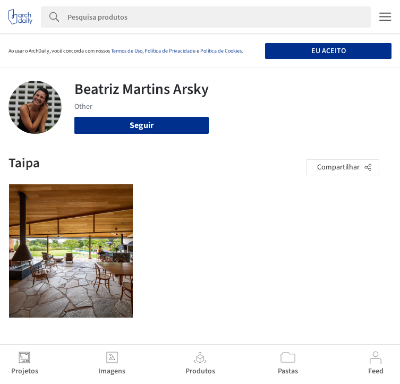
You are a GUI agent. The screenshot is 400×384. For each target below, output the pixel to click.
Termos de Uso (126, 51)
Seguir (142, 125)
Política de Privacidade (169, 51)
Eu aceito (328, 51)
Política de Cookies (221, 51)
